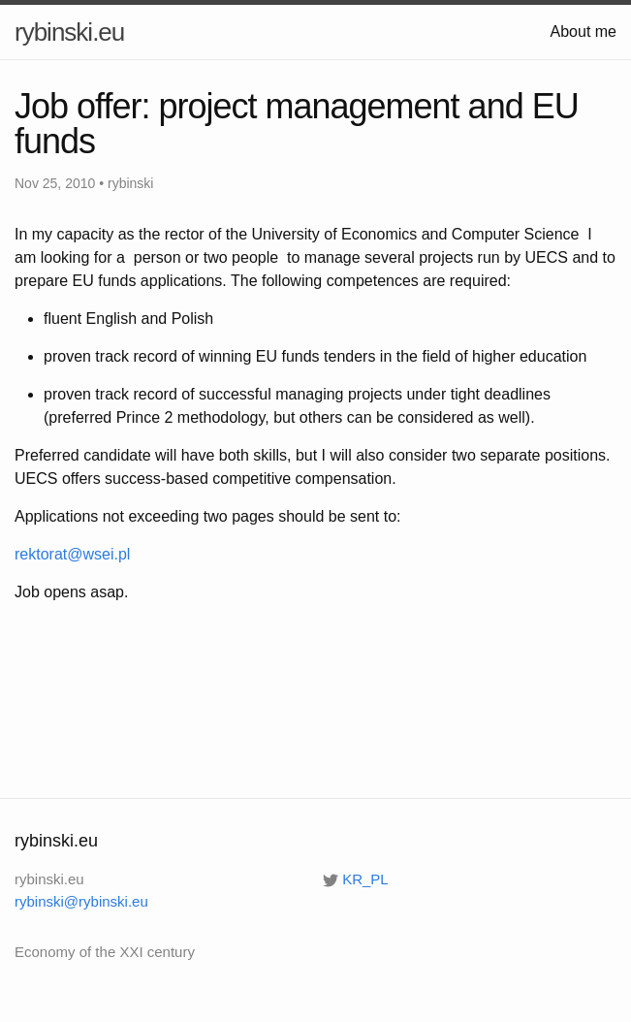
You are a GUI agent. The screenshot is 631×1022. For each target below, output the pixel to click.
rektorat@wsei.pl (72, 554)
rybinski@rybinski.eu (81, 901)
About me (583, 31)
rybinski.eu (69, 32)
